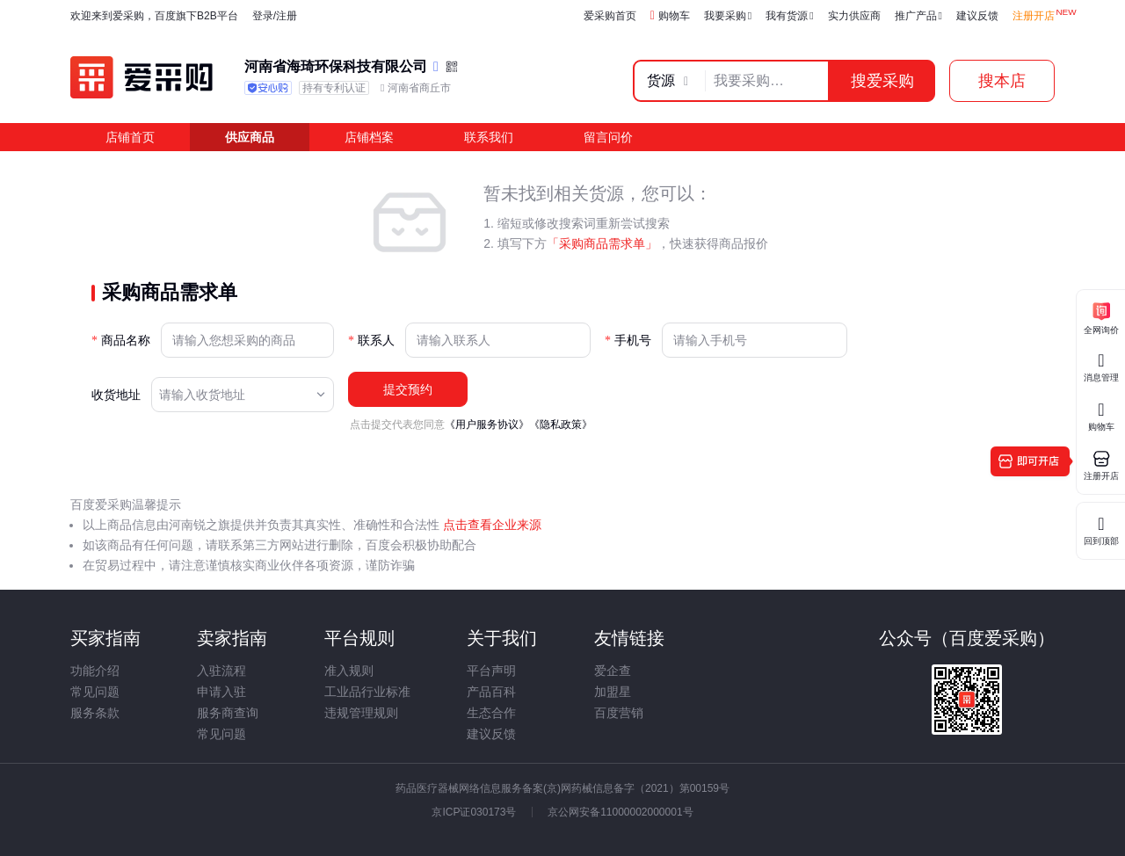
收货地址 (116, 394)
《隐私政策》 (560, 424)
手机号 (632, 340)
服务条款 (95, 713)
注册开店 (1033, 16)
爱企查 (612, 671)
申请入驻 (221, 692)
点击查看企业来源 (490, 525)
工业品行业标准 (367, 692)
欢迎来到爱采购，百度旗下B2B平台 (154, 16)
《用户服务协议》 (487, 424)
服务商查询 (227, 713)
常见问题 (95, 692)
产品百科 (491, 692)
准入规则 (349, 671)
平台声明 (491, 671)
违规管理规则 (361, 713)
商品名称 (125, 340)
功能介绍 (95, 671)
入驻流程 (221, 671)
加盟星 (612, 692)
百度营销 (618, 713)
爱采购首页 (610, 16)
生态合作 (491, 713)
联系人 (376, 340)
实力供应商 (854, 16)
